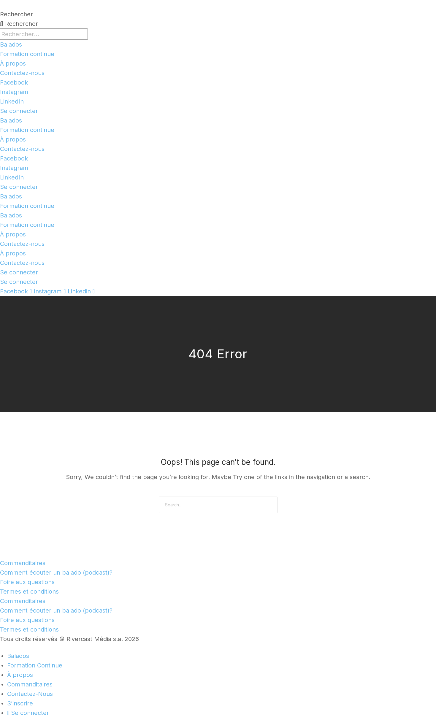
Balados (11, 44)
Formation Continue (34, 665)
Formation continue (27, 54)
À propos (13, 63)
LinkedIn (12, 101)
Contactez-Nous (30, 693)
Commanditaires (22, 563)
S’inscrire (20, 703)
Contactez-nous (22, 73)
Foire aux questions (27, 582)
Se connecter (19, 111)
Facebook (14, 82)
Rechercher (16, 14)
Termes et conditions (29, 591)
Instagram (14, 92)
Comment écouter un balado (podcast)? (56, 572)
